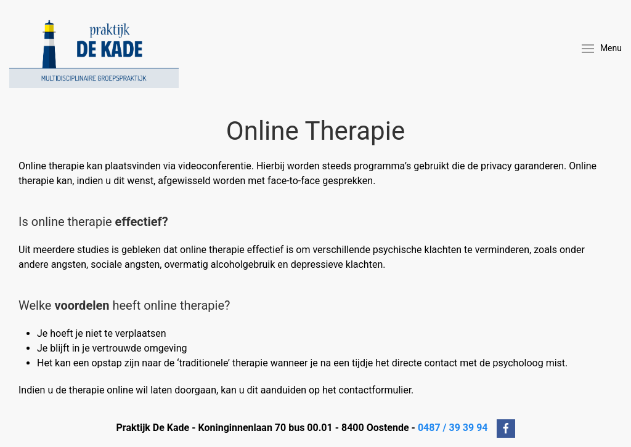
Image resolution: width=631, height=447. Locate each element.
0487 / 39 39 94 (453, 428)
